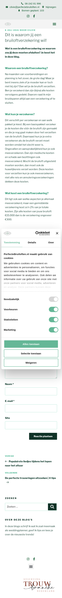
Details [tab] (32, 242)
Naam (9, 384)
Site (7, 418)
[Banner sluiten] (57, 233)
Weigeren (31, 362)
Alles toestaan (31, 344)
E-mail (9, 401)
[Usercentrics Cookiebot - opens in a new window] (37, 233)
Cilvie (31, 30)
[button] (54, 24)
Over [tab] (51, 242)
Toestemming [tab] (12, 242)
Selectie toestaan (31, 353)
